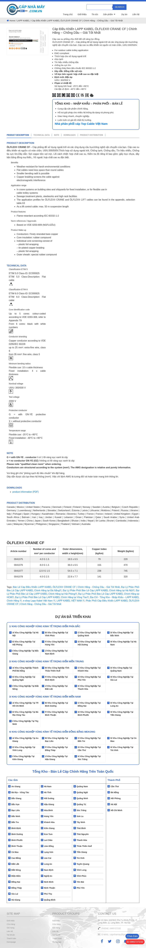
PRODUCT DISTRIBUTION (91, 135)
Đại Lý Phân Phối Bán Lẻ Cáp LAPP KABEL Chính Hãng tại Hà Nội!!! (99, 590)
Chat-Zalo (132, 936)
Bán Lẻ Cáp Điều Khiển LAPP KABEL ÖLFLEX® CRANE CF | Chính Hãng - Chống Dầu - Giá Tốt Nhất (66, 587)
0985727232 (135, 941)
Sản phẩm (108, 14)
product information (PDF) (25, 492)
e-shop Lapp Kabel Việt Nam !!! (39, 600)
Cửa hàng (11, 924)
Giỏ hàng (10, 928)
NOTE (56, 135)
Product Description (18, 135)
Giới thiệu (82, 14)
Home (12, 20)
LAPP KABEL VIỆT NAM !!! (70, 600)
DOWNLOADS (70, 135)
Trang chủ (68, 14)
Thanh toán (11, 938)
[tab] (19, 135)
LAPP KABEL (23, 20)
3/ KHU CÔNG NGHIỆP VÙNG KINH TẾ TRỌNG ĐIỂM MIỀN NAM (45, 696)
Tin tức (95, 14)
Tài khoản (11, 935)
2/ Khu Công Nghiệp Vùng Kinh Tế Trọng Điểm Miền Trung (46, 661)
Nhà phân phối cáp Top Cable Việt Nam (81, 123)
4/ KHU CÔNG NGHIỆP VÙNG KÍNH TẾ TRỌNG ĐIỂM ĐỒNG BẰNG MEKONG (52, 731)
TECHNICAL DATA (41, 135)
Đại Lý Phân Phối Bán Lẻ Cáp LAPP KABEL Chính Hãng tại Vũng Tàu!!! (52, 597)
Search (119, 7)
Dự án (124, 14)
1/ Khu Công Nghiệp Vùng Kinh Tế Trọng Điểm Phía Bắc (44, 626)
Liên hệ (135, 14)
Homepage (11, 942)
